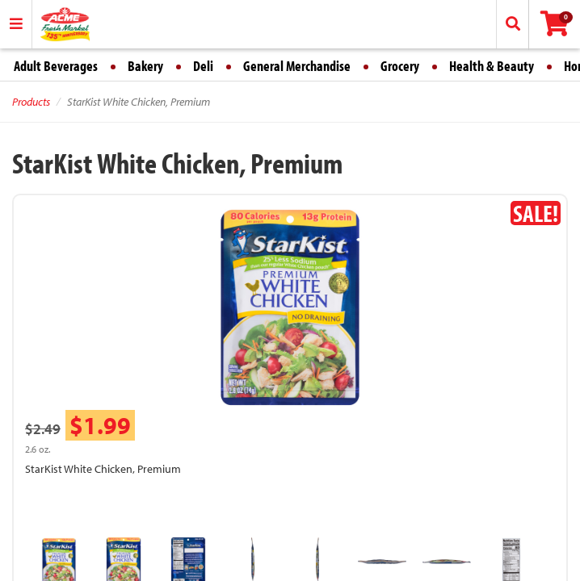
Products (31, 101)
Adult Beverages (56, 65)
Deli (203, 65)
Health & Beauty (491, 65)
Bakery (145, 65)
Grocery (399, 65)
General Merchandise (297, 65)
